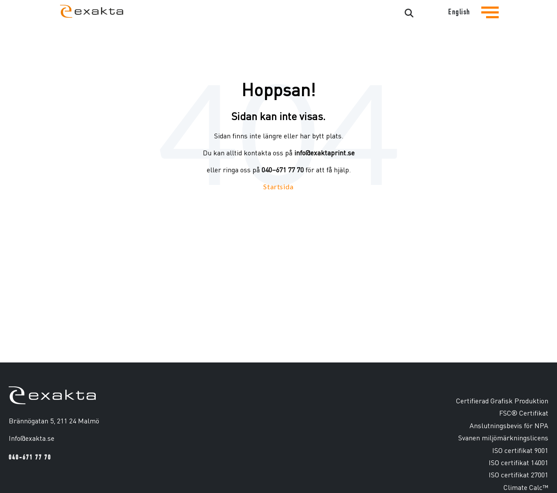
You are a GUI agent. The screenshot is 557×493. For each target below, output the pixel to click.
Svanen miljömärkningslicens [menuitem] (503, 437)
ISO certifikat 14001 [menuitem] (518, 462)
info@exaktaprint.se (324, 152)
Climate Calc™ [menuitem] (525, 487)
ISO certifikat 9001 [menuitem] (520, 450)
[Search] (376, 13)
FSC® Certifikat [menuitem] (523, 412)
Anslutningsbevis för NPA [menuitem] (509, 425)
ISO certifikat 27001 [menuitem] (518, 474)
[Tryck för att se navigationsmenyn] (490, 19)
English (459, 12)
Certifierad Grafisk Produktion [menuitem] (502, 400)
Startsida (278, 186)
